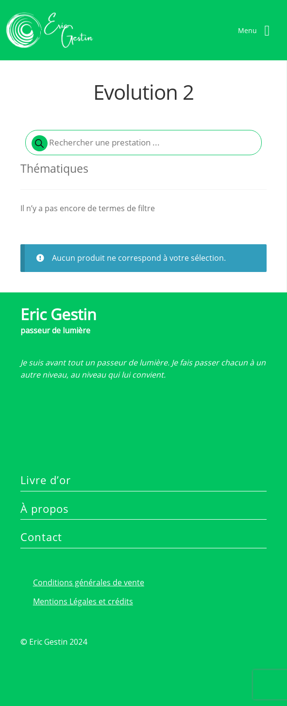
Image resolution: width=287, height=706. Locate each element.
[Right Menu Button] (257, 30)
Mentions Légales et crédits (83, 601)
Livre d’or (45, 479)
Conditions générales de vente (88, 582)
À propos (44, 508)
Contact (41, 536)
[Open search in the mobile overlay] (143, 142)
